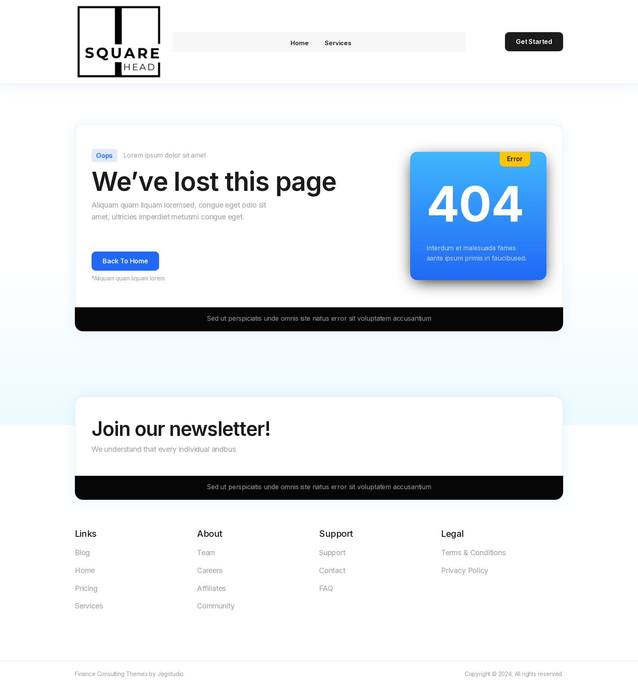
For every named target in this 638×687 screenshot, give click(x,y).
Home (295, 42)
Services (338, 42)
